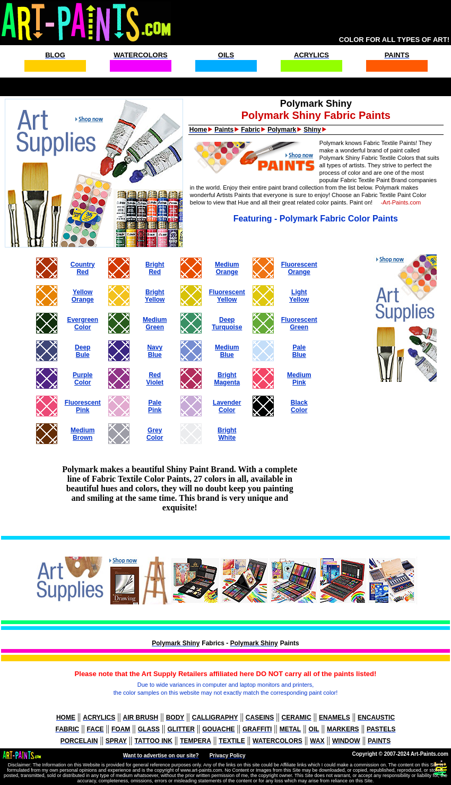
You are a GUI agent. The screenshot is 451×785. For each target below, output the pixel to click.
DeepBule (82, 351)
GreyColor (154, 433)
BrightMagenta (227, 378)
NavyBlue (154, 351)
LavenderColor (227, 406)
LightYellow (299, 295)
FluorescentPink (83, 406)
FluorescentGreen (299, 323)
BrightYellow (154, 295)
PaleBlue (299, 351)
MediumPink (299, 378)
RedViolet (154, 378)
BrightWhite (227, 433)
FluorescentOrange (299, 268)
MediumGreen (155, 323)
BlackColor (299, 406)
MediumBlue (227, 351)
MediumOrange (227, 268)
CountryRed (83, 268)
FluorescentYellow (227, 295)
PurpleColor (82, 378)
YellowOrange (83, 295)
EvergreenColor (82, 323)
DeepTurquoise (227, 323)
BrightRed (154, 268)
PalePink (154, 406)
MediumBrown (82, 433)
